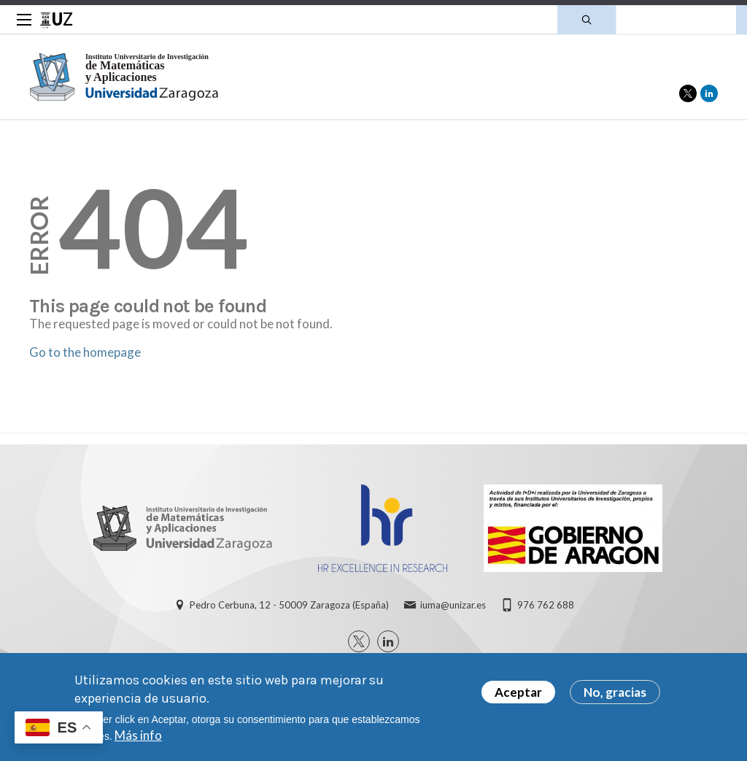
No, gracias (615, 692)
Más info (138, 735)
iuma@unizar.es (453, 605)
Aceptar (518, 692)
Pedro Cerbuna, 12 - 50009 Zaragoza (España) (289, 605)
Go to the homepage (85, 352)
